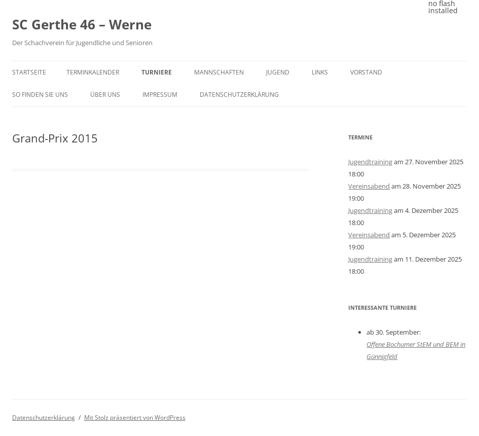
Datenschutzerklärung (239, 94)
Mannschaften (219, 72)
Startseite (29, 72)
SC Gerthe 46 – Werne (82, 24)
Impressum (159, 94)
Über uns (105, 94)
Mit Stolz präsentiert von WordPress (135, 417)
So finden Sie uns (40, 94)
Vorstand (366, 72)
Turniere (156, 72)
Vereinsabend (369, 186)
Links (320, 72)
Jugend (277, 72)
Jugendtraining (370, 161)
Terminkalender (92, 72)
